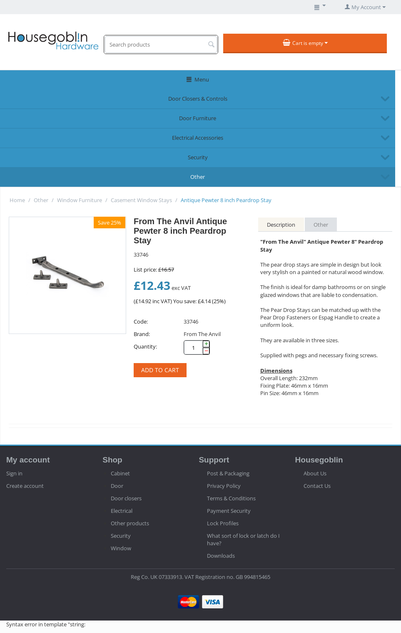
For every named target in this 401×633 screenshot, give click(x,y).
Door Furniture (197, 118)
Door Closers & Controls (197, 98)
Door (117, 486)
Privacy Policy (224, 486)
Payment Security (229, 510)
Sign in (14, 473)
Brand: (142, 334)
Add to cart (160, 370)
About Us (315, 473)
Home (17, 200)
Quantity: (145, 346)
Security (198, 157)
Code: (141, 321)
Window (121, 548)
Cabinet (120, 473)
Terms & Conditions (231, 498)
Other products (130, 523)
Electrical (121, 510)
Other (197, 177)
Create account (25, 486)
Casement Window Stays (141, 200)
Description (281, 224)
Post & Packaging (228, 473)
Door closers (126, 498)
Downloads (221, 555)
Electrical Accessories (197, 137)
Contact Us (317, 486)
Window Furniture (79, 200)
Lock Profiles (223, 523)
